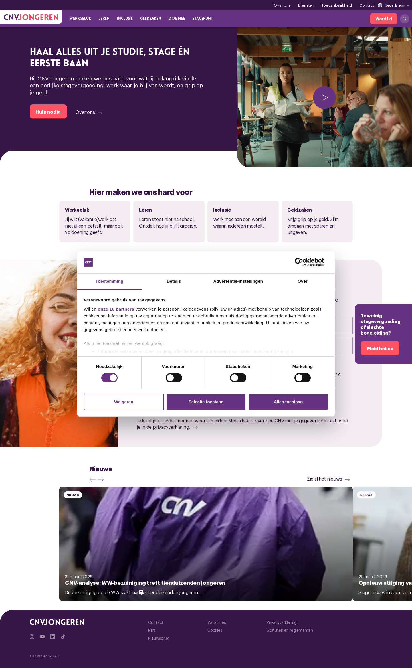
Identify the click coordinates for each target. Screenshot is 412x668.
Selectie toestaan (206, 401)
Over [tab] (303, 281)
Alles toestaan (288, 401)
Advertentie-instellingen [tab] (238, 281)
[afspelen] (324, 97)
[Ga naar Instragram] (32, 636)
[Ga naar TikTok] (63, 636)
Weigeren (123, 401)
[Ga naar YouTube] (42, 636)
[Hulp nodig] (48, 111)
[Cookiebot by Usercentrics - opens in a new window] (303, 262)
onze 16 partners (116, 309)
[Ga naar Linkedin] (52, 636)
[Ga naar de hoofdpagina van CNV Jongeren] (31, 17)
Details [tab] (174, 281)
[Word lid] (383, 18)
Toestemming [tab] (110, 281)
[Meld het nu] (379, 348)
